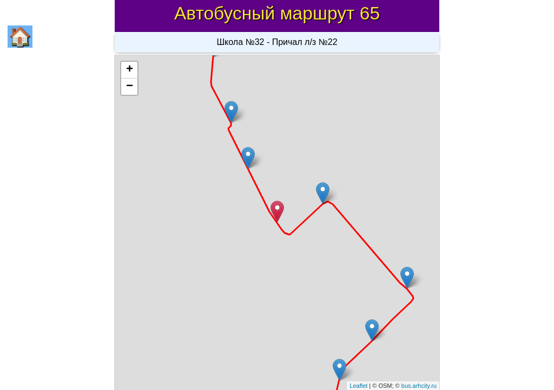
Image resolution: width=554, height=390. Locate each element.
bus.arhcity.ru (419, 385)
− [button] (129, 87)
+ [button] (129, 70)
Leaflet (358, 385)
